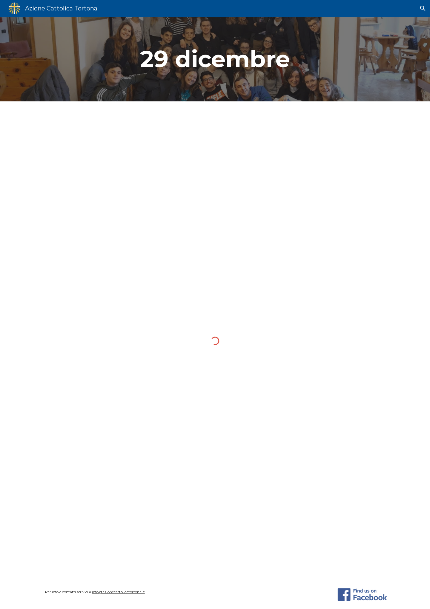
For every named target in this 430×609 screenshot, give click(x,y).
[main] (215, 59)
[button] (423, 8)
